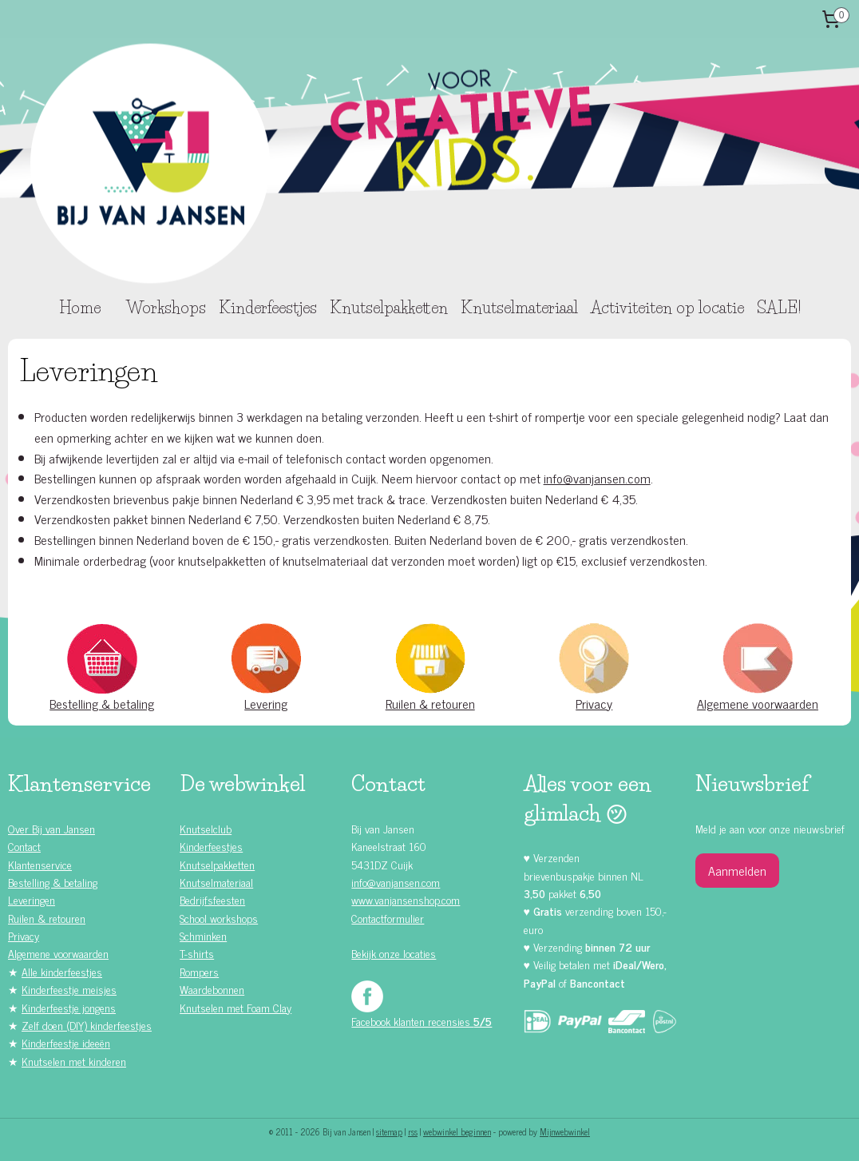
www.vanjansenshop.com (405, 899)
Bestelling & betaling (101, 703)
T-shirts (197, 953)
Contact (24, 846)
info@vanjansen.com (597, 477)
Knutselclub (206, 828)
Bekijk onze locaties (393, 953)
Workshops (166, 307)
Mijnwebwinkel (565, 1131)
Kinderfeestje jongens (69, 1007)
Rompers (199, 971)
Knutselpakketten (389, 307)
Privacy (594, 703)
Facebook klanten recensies (421, 1021)
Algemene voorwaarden (757, 703)
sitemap (389, 1131)
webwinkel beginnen (457, 1131)
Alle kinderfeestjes (62, 971)
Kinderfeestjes (268, 307)
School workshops (219, 918)
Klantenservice (40, 864)
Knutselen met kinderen (74, 1061)
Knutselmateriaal (519, 307)
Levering (265, 703)
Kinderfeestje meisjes (69, 989)
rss (413, 1131)
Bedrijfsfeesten (212, 899)
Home (80, 307)
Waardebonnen (212, 989)
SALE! (779, 307)
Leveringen (31, 899)
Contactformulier (387, 918)
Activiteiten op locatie (667, 307)
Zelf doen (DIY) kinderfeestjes (87, 1025)
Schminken (203, 935)
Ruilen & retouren (430, 703)
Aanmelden (737, 870)
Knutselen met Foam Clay (235, 1007)
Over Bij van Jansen (51, 828)
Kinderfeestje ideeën (66, 1042)
